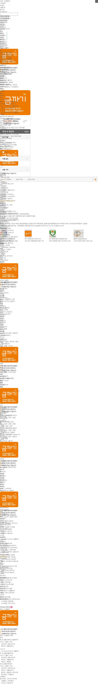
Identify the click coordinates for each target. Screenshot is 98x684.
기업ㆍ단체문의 (5, 1)
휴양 (6, 152)
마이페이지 (3, 11)
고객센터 (3, 3)
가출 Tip (2, 7)
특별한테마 (8, 149)
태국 (1, 303)
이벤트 (2, 5)
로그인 (2, 9)
